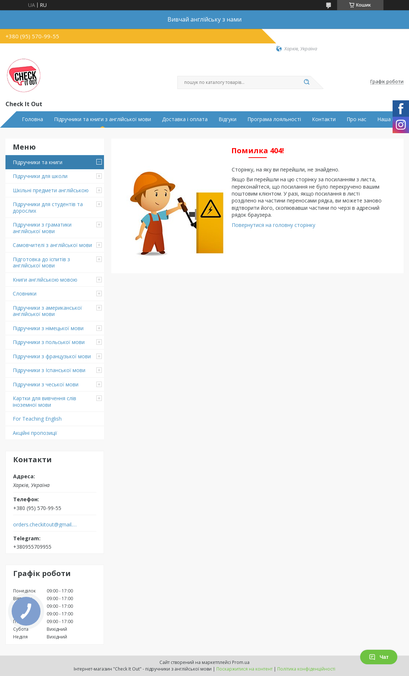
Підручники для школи (40, 176)
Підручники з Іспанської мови (49, 370)
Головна (32, 119)
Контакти (324, 119)
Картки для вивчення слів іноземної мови (44, 401)
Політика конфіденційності (306, 669)
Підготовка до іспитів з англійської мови (41, 262)
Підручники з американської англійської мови (47, 311)
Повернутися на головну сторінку (273, 224)
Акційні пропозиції (35, 432)
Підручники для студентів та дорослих (48, 207)
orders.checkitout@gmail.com (45, 524)
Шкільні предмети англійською (51, 190)
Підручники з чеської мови (45, 384)
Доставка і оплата (185, 119)
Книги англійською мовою (45, 279)
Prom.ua (241, 662)
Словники (24, 293)
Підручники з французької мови (52, 356)
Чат (379, 657)
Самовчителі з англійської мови (52, 245)
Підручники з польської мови (49, 342)
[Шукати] (307, 82)
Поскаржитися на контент (244, 669)
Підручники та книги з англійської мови (102, 119)
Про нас (356, 119)
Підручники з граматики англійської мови (42, 228)
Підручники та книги (37, 162)
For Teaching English (37, 418)
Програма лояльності (274, 119)
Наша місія (390, 119)
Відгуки (227, 119)
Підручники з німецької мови (48, 328)
